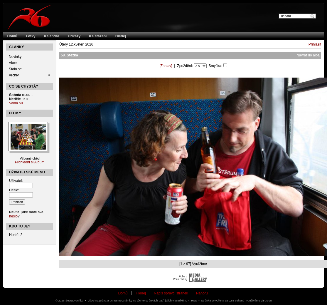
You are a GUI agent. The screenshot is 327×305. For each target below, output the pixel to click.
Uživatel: (16, 181)
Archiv (14, 75)
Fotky (30, 36)
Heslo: (14, 190)
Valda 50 (16, 103)
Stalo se (15, 69)
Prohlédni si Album (30, 162)
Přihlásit (315, 44)
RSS (194, 300)
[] (165, 66)
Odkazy (74, 36)
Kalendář (51, 36)
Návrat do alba (308, 55)
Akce (13, 63)
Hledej (120, 36)
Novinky (15, 57)
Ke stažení (98, 36)
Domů (12, 36)
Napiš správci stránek (171, 293)
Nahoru (202, 293)
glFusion (266, 300)
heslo (13, 216)
